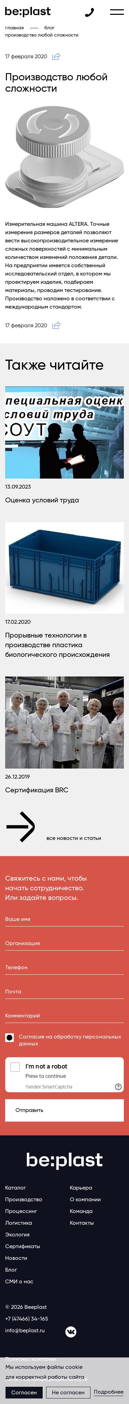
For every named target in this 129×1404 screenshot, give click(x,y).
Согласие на (70, 1039)
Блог (11, 1269)
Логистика (18, 1223)
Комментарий (22, 1015)
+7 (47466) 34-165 (26, 1318)
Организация (22, 943)
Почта (13, 991)
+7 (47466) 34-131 (89, 12)
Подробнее (108, 1392)
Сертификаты (22, 1246)
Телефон (16, 967)
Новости (16, 1258)
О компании (85, 1199)
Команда (81, 1211)
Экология (17, 1234)
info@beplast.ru (25, 1330)
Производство (23, 1199)
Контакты (82, 1223)
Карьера (81, 1187)
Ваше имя (17, 919)
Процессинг (21, 1211)
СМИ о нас (19, 1281)
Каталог (15, 1187)
